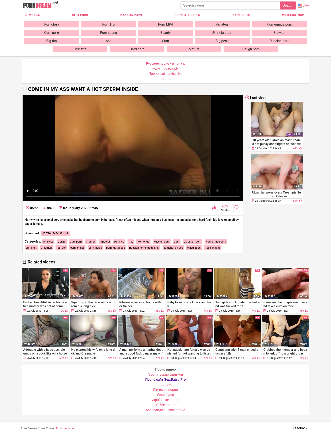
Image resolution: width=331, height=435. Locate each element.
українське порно (165, 400)
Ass (108, 41)
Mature (194, 49)
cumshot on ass (173, 247)
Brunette (80, 49)
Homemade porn (279, 24)
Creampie (46, 247)
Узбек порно (165, 405)
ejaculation (194, 247)
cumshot (31, 247)
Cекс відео (165, 395)
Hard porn (137, 49)
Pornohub (51, 24)
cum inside (95, 247)
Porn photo (241, 15)
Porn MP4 (165, 24)
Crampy (90, 241)
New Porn (32, 15)
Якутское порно (165, 390)
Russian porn (279, 41)
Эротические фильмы (165, 374)
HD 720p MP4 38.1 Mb (55, 233)
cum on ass (77, 247)
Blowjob (280, 33)
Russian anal (212, 247)
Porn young (108, 33)
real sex (61, 247)
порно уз (165, 385)
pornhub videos (115, 247)
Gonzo (61, 241)
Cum (165, 41)
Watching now (293, 15)
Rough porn (251, 49)
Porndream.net (65, 428)
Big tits (51, 41)
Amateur (222, 24)
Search (288, 5)
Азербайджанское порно (165, 410)
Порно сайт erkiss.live (165, 74)
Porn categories (187, 15)
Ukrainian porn (222, 33)
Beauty (165, 33)
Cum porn (51, 33)
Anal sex (48, 241)
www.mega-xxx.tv (165, 69)
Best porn (80, 15)
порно (165, 79)
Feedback (300, 428)
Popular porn (131, 15)
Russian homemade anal (144, 247)
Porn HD (108, 24)
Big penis (222, 41)
